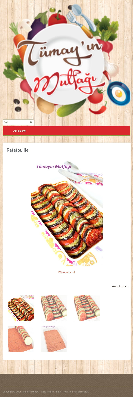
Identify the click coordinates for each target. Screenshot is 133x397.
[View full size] (66, 271)
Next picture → (120, 286)
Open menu (19, 130)
